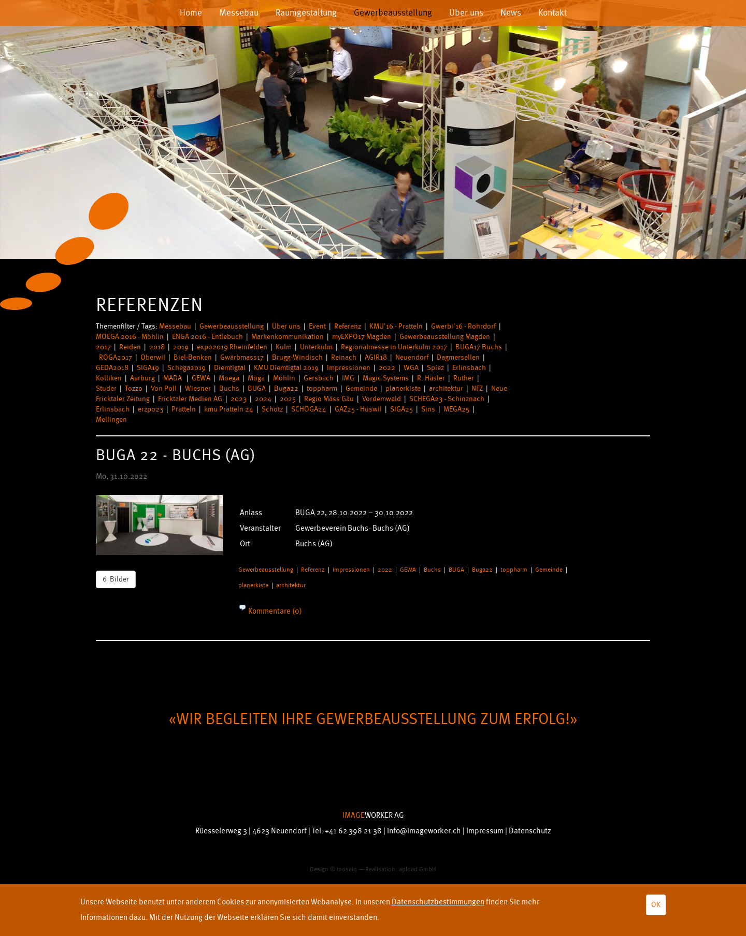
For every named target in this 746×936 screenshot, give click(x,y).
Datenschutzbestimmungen (438, 902)
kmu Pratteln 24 (228, 409)
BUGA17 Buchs (478, 347)
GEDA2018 (112, 367)
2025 (288, 398)
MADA (173, 378)
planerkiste (403, 388)
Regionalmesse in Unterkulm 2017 (394, 347)
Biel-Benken (193, 357)
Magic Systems (386, 378)
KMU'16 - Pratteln (396, 326)
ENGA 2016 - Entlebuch (207, 336)
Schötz (272, 409)
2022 (387, 367)
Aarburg (142, 378)
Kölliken (109, 378)
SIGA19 (148, 367)
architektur (446, 388)
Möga (256, 378)
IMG (348, 378)
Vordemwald (381, 398)
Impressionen (348, 367)
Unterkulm (316, 347)
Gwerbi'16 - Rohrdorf (463, 326)
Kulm (284, 347)
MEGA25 (456, 409)
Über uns (466, 12)
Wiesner (198, 388)
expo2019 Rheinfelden (232, 347)
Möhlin (284, 378)
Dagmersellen (458, 357)
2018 (157, 347)
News (510, 12)
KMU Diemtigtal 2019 (286, 367)
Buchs (229, 388)
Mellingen (111, 419)
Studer (106, 388)
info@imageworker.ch (424, 831)
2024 (263, 398)
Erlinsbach (469, 367)
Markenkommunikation (287, 336)
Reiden (130, 347)
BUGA (257, 388)
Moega (229, 378)
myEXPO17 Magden (361, 336)
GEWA (201, 378)
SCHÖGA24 (308, 409)
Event (317, 326)
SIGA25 (401, 409)
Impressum (485, 831)
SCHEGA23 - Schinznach (446, 398)
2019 (181, 347)
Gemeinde (361, 388)
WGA (411, 367)
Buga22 (286, 388)
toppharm (322, 388)
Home (191, 12)
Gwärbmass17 (242, 357)
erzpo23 (150, 409)
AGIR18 (376, 357)
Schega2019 (186, 367)
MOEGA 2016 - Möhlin (130, 336)
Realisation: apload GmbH (400, 869)
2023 (239, 398)
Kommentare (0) (274, 611)
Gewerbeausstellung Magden (444, 336)
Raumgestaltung (306, 12)
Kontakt (552, 12)
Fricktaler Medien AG (190, 398)
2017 (103, 347)
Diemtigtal (230, 367)
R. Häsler (431, 378)
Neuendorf (411, 357)
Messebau (239, 12)
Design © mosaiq (333, 869)
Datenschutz (530, 831)
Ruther (463, 378)
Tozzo (133, 388)
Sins (428, 409)
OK (656, 904)
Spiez (435, 367)
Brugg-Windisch (297, 357)
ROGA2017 (115, 357)
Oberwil (152, 357)
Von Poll (164, 388)
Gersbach (319, 378)
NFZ (477, 388)
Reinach (343, 357)
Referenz (347, 326)
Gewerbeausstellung (393, 12)
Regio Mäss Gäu (329, 398)
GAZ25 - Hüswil (358, 409)
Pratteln (183, 409)
